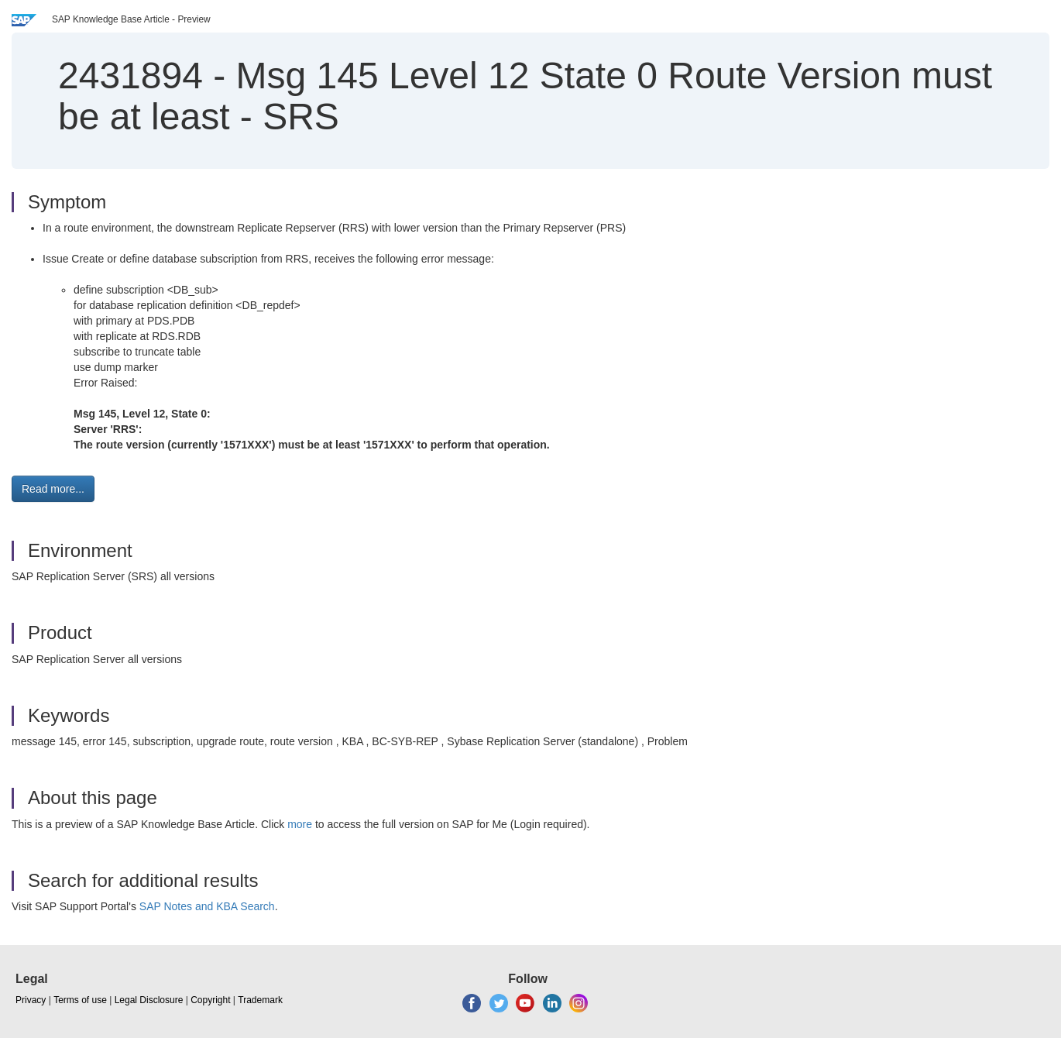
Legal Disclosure (149, 1000)
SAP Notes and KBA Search (207, 906)
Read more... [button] (53, 489)
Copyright (210, 1000)
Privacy (30, 1000)
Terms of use (80, 1000)
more (299, 824)
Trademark (260, 1000)
